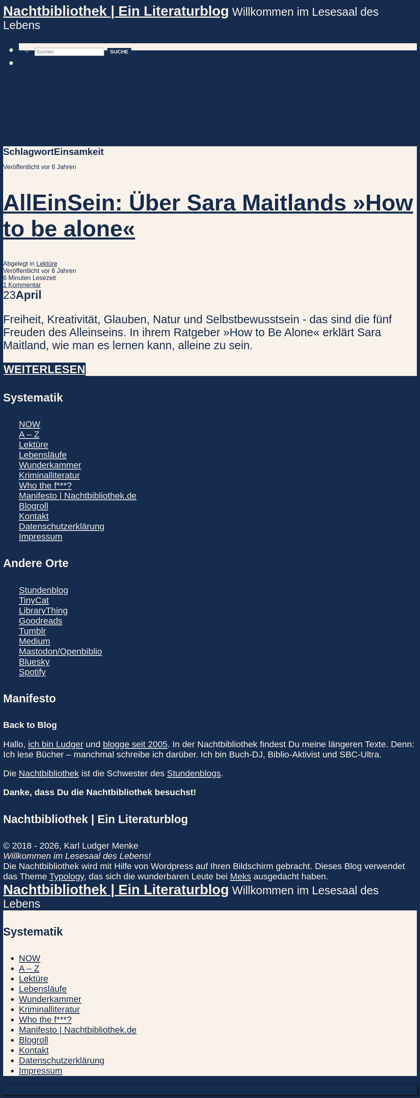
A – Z (29, 434)
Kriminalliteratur (49, 475)
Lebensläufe (43, 455)
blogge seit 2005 (135, 744)
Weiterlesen (44, 369)
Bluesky (34, 662)
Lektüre (47, 263)
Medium (34, 641)
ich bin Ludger (55, 744)
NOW (29, 424)
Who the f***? (45, 485)
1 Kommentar (22, 285)
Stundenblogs (194, 773)
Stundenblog (43, 590)
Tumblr (32, 631)
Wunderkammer (50, 465)
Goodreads (40, 621)
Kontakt (34, 516)
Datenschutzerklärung (62, 526)
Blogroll (33, 506)
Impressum (40, 537)
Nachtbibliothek (49, 773)
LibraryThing (43, 610)
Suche (119, 52)
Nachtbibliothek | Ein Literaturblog (116, 10)
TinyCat (34, 600)
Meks (240, 876)
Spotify (32, 672)
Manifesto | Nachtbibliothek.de (78, 496)
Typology (66, 876)
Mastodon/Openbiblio (60, 651)
